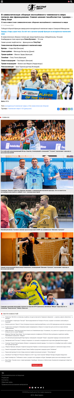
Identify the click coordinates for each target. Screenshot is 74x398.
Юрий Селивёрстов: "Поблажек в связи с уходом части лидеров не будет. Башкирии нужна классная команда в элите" (37, 357)
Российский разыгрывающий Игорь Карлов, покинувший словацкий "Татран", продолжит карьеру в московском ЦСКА (37, 337)
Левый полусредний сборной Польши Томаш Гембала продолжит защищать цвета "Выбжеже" (31, 349)
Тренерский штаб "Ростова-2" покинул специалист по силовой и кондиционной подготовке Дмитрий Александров (36, 340)
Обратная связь (7, 382)
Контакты (5, 380)
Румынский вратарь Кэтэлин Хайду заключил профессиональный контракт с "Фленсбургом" (30, 352)
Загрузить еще (37, 365)
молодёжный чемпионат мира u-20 (17, 106)
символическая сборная (40, 106)
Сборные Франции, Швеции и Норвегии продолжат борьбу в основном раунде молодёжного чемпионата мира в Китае (37, 346)
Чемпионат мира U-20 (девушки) (20, 108)
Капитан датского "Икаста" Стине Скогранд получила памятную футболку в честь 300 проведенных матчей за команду (38, 324)
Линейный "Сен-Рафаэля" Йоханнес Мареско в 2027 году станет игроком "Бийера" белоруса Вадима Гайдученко (36, 354)
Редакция (5, 378)
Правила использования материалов (15, 384)
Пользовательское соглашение (13, 375)
